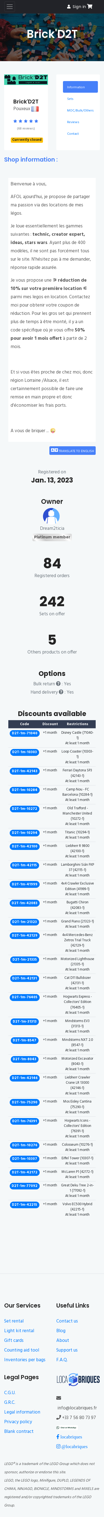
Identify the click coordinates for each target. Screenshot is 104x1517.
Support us (67, 1350)
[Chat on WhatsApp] (67, 1427)
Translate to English (72, 450)
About (62, 1340)
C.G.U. (10, 1393)
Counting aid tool (21, 1350)
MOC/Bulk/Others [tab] (80, 110)
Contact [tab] (73, 134)
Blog (60, 1331)
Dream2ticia (52, 528)
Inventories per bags (24, 1360)
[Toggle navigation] (9, 6)
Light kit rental (19, 1331)
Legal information (22, 1412)
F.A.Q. (62, 1360)
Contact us (67, 1321)
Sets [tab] (70, 99)
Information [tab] (76, 87)
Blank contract (19, 1431)
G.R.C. (9, 1402)
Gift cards (14, 1340)
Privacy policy (18, 1422)
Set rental (14, 1321)
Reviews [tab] (73, 122)
